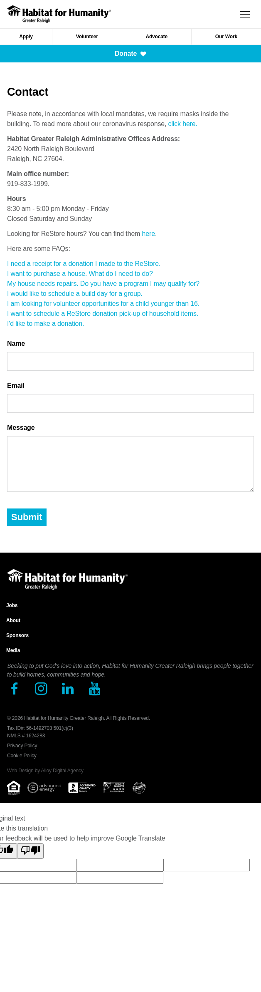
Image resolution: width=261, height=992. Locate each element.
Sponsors (17, 635)
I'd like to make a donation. (45, 323)
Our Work (226, 37)
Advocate (156, 37)
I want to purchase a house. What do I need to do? (80, 273)
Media (13, 650)
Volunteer (87, 37)
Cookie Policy (22, 756)
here (148, 233)
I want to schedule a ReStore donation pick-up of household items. (102, 313)
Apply (26, 37)
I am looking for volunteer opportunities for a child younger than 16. (103, 303)
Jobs (11, 605)
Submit (26, 517)
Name (16, 343)
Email (16, 385)
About (13, 620)
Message (20, 427)
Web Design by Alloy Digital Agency (45, 771)
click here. (182, 123)
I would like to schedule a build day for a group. (75, 293)
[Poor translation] (30, 851)
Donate (130, 53)
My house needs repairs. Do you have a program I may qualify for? (103, 283)
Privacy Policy (22, 746)
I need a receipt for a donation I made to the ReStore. (83, 263)
